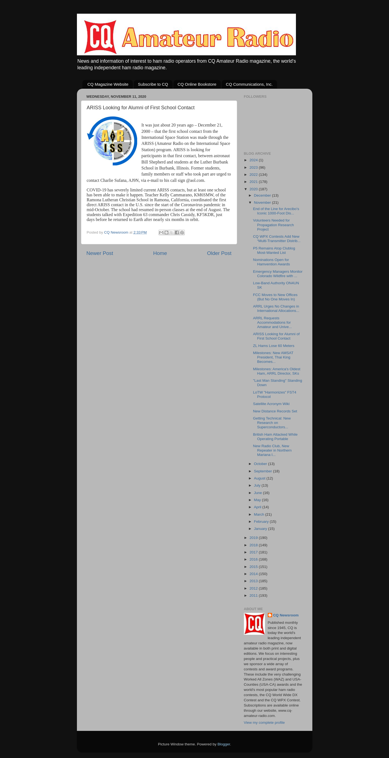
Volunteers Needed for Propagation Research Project (273, 224)
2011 (254, 595)
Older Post (219, 253)
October (261, 464)
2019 (254, 538)
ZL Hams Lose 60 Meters (273, 346)
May (258, 500)
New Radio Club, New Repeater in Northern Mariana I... (272, 450)
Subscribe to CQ (153, 84)
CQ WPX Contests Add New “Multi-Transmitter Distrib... (277, 238)
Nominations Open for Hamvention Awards (271, 262)
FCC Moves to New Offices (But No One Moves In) (275, 297)
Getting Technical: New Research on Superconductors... (272, 422)
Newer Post (100, 253)
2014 (254, 574)
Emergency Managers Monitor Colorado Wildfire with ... (277, 273)
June (258, 493)
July (258, 485)
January (261, 529)
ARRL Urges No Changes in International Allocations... (276, 308)
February (262, 521)
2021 (254, 182)
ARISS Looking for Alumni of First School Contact (276, 336)
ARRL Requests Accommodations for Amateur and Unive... (272, 322)
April (258, 507)
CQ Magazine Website (107, 84)
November (263, 202)
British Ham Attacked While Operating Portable (275, 436)
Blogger (224, 744)
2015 (254, 567)
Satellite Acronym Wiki (271, 404)
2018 (254, 545)
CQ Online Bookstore (197, 84)
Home (160, 253)
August (260, 478)
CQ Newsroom (286, 615)
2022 (254, 175)
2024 (254, 160)
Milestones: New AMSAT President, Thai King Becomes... (273, 357)
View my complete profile (264, 722)
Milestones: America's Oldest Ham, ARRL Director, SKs (276, 371)
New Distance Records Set (275, 411)
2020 (254, 189)
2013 (254, 581)
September (263, 471)
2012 (254, 588)
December (263, 195)
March (259, 514)
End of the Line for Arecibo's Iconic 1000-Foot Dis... (276, 211)
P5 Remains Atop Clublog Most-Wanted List (274, 250)
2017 (254, 552)
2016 (254, 559)
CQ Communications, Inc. (249, 84)
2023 (254, 167)
